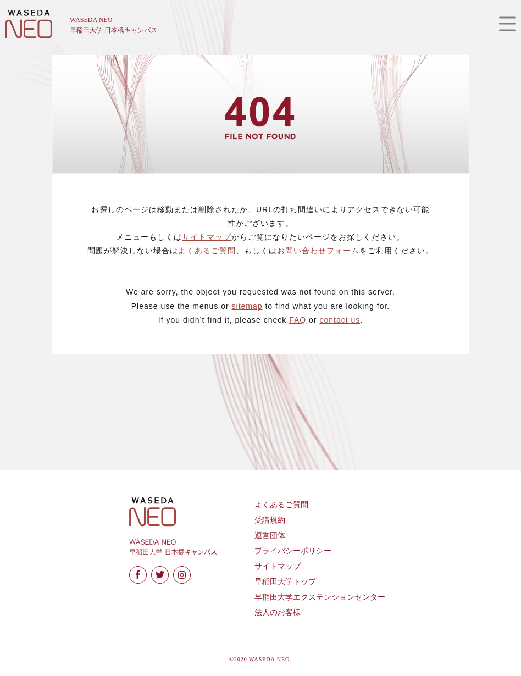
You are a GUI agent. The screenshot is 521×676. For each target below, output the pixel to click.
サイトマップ (206, 236)
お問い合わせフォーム (318, 250)
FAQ (297, 319)
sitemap (247, 306)
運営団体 (269, 535)
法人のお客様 (277, 612)
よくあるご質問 (207, 250)
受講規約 (269, 520)
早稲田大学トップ (285, 582)
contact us (339, 319)
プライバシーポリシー (292, 551)
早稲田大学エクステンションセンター (319, 597)
